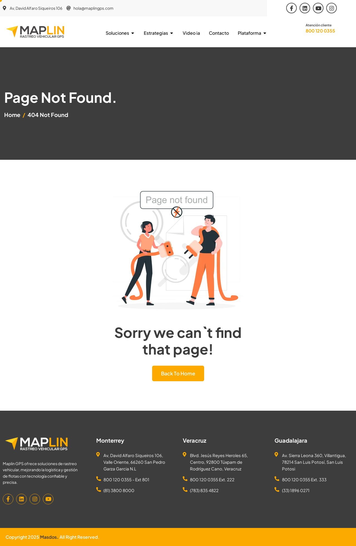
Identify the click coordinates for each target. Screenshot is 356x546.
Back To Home (178, 373)
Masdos (48, 537)
